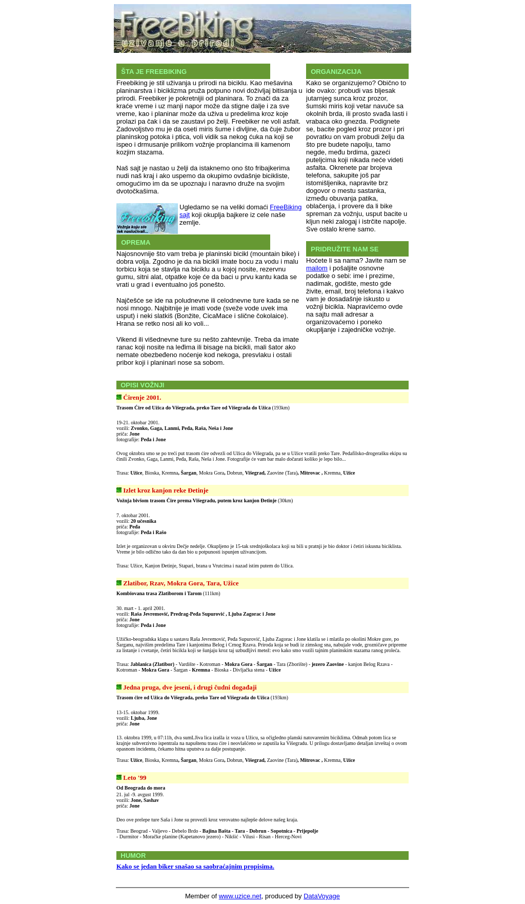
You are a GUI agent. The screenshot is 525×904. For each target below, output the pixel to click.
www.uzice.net (240, 896)
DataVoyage (322, 896)
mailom (317, 268)
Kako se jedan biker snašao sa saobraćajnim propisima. (195, 866)
